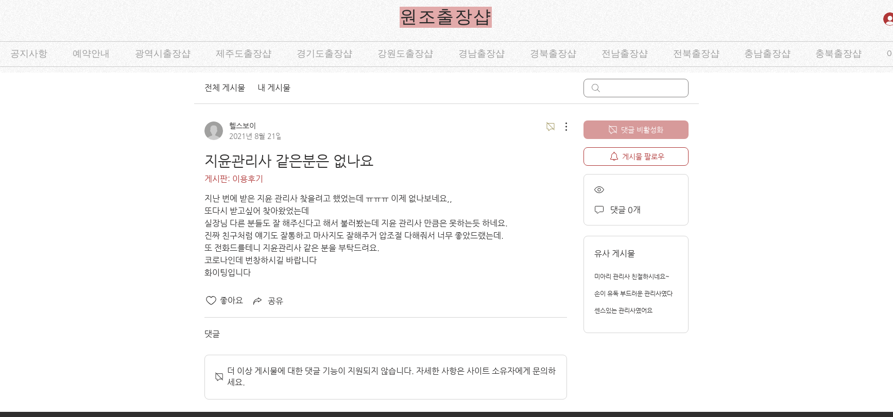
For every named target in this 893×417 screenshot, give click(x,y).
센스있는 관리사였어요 (623, 310)
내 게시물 (273, 88)
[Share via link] (267, 300)
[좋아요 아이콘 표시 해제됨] (211, 300)
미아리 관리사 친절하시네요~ (631, 276)
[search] (636, 88)
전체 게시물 (224, 88)
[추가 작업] (561, 126)
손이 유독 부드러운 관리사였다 (633, 293)
